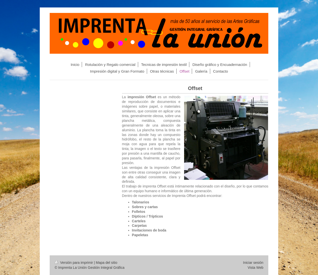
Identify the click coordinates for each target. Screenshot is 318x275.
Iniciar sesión (253, 263)
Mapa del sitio (106, 263)
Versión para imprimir (74, 263)
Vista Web (255, 268)
